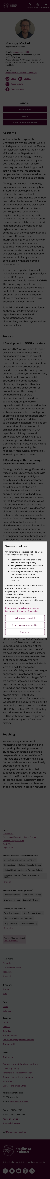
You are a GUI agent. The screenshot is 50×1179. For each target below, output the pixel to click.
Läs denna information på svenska (21, 611)
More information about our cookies (22, 608)
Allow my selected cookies (25, 625)
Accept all (25, 632)
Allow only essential (25, 618)
